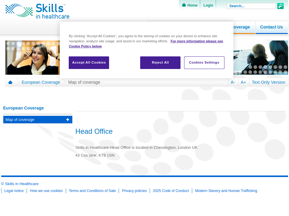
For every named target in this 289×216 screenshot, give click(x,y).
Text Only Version (268, 82)
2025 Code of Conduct (171, 191)
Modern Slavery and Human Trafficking (226, 191)
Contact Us (271, 27)
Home (193, 5)
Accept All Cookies (89, 62)
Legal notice (14, 191)
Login (208, 5)
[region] (146, 50)
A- (233, 82)
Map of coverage (84, 82)
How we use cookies (46, 191)
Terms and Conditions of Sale (92, 191)
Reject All (160, 62)
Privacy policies (134, 191)
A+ (243, 82)
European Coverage (41, 82)
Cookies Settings (204, 62)
